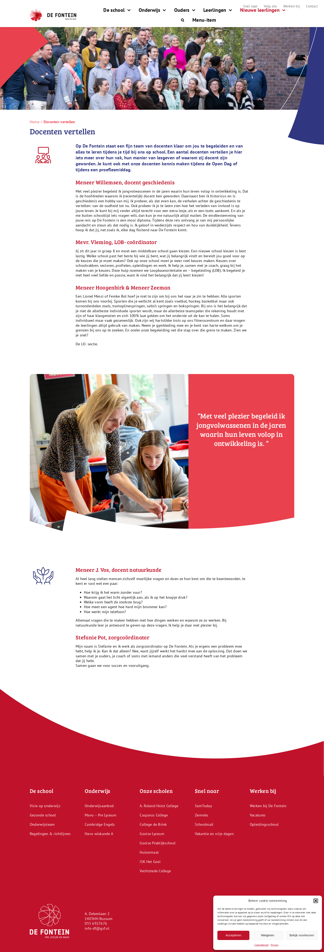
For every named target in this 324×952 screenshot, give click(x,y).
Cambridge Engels (100, 824)
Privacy (275, 944)
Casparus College (154, 815)
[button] (316, 901)
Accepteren (233, 935)
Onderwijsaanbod (99, 805)
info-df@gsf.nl (97, 928)
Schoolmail (204, 824)
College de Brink (153, 824)
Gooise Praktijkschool (157, 842)
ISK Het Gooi (150, 861)
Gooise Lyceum (152, 833)
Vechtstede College (155, 870)
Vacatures (258, 815)
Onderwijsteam (42, 824)
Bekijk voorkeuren (301, 935)
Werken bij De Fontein (268, 805)
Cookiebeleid (261, 944)
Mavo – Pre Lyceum (100, 815)
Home (34, 121)
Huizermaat (149, 852)
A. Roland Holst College (159, 805)
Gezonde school (43, 815)
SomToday (203, 805)
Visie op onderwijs (45, 805)
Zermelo (201, 815)
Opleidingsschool (264, 824)
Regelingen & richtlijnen (50, 833)
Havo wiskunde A (99, 833)
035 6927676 (96, 923)
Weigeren (267, 935)
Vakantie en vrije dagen (214, 833)
